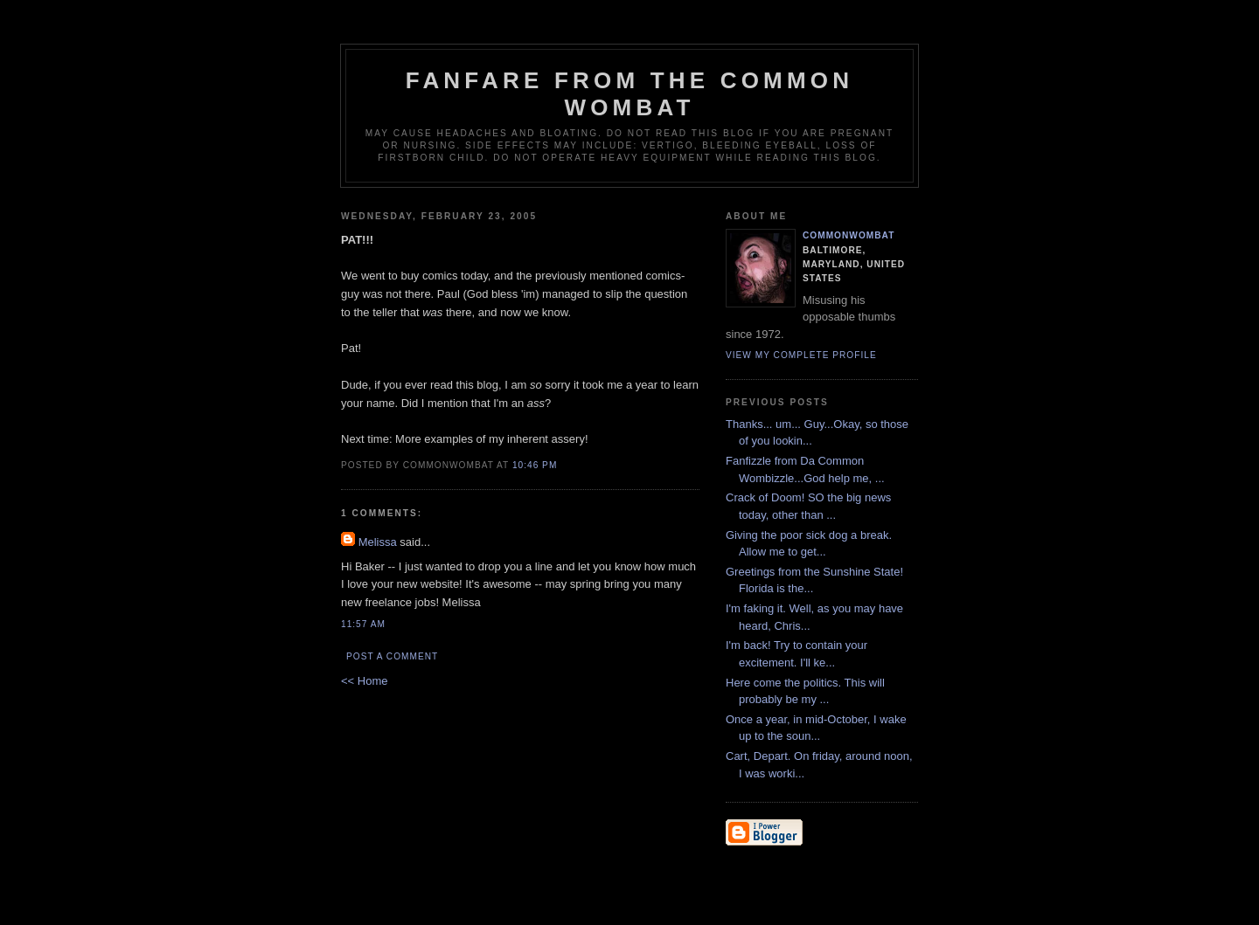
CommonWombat (848, 235)
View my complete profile (801, 355)
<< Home (364, 680)
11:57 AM (363, 624)
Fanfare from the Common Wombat (629, 94)
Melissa (377, 542)
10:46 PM (534, 465)
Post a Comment (392, 656)
